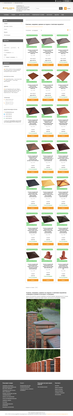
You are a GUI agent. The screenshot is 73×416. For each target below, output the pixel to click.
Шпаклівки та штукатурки (8, 407)
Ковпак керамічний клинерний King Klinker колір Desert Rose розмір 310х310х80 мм (48, 194)
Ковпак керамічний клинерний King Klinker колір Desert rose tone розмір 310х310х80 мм (63, 194)
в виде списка (69, 30)
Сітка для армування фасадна (9, 398)
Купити (32, 64)
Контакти (49, 14)
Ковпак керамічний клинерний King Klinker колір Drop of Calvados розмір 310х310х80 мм (33, 266)
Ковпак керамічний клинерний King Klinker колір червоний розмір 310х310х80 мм (63, 122)
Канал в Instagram (59, 390)
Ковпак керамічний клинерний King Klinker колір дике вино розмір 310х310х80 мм (33, 122)
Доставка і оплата (24, 14)
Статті (5, 29)
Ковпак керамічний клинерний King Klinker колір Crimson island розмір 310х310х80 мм (63, 158)
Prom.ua (43, 412)
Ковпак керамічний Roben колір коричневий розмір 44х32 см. (63, 52)
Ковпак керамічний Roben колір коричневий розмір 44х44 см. (33, 52)
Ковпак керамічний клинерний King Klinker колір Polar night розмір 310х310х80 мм (33, 194)
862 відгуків (59, 0)
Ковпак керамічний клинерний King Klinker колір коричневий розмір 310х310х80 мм (48, 122)
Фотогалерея (7, 35)
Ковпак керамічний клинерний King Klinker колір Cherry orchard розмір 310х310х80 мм (33, 230)
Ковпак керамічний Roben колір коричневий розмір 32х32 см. (48, 52)
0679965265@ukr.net (9, 112)
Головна (6, 14)
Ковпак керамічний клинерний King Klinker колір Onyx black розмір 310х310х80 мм (48, 230)
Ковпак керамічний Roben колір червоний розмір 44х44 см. (33, 86)
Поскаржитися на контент (51, 414)
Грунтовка (5, 402)
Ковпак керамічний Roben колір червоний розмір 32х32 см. (48, 86)
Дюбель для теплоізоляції (8, 396)
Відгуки (57, 14)
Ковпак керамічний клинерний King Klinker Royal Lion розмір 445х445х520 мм (63, 266)
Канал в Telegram (59, 387)
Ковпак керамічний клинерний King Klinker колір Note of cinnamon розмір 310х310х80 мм (48, 158)
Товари (13, 14)
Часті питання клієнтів (42, 386)
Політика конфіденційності (62, 414)
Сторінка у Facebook (59, 392)
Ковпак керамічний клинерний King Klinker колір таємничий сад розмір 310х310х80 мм (32, 158)
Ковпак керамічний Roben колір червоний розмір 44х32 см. (63, 86)
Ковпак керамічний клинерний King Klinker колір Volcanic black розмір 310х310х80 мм (63, 230)
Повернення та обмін (38, 14)
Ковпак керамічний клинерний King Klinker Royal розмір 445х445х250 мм (48, 266)
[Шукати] (61, 8)
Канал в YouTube (59, 389)
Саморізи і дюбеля (7, 400)
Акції (62, 14)
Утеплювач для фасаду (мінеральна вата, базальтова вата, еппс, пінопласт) (9, 387)
